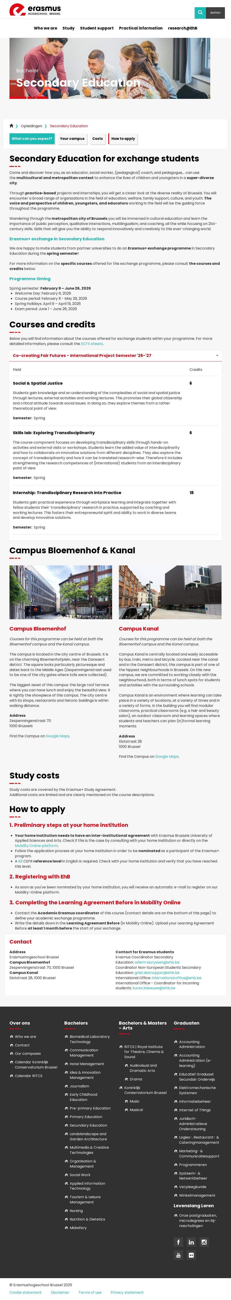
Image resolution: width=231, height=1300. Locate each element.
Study (68, 28)
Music (135, 1101)
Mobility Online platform (36, 845)
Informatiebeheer (195, 1101)
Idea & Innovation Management (85, 1075)
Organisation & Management (83, 1164)
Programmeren (193, 1164)
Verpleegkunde (192, 1186)
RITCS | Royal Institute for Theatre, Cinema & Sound (144, 1052)
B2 (20, 861)
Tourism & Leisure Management (85, 1199)
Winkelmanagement (197, 1195)
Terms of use (90, 1292)
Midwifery (78, 1227)
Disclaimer (60, 1292)
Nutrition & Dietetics (87, 1219)
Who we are (45, 28)
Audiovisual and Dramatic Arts (143, 1068)
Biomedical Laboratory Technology (90, 1039)
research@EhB (182, 28)
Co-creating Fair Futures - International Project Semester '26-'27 (115, 355)
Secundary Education (88, 1125)
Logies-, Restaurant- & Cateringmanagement (199, 1140)
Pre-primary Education (90, 1108)
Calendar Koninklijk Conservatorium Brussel (36, 1065)
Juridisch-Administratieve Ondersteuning (193, 1124)
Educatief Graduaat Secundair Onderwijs (197, 1077)
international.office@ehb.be (176, 977)
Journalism (79, 1086)
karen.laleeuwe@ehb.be (154, 988)
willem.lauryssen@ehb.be (157, 962)
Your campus (72, 138)
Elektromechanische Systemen (197, 1090)
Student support (97, 28)
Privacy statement (127, 1292)
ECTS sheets (92, 343)
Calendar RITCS (28, 1075)
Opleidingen (31, 126)
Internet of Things (195, 1110)
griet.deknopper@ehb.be (157, 972)
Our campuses (28, 1053)
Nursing (76, 1210)
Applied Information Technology (87, 1186)
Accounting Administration (192, 1044)
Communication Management (84, 1053)
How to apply (123, 138)
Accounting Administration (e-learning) (195, 1060)
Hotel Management (87, 1063)
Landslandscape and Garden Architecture (88, 1136)
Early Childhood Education (83, 1097)
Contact (22, 1045)
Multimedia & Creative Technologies (89, 1150)
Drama (136, 1079)
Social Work (80, 1174)
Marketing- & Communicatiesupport (199, 1153)
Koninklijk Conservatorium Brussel (145, 1090)
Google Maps (57, 736)
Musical (136, 1109)
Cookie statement (25, 1292)
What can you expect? (32, 138)
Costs (97, 138)
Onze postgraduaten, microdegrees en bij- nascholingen (198, 1220)
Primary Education (86, 1116)
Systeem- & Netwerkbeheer (193, 1176)
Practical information (141, 28)
